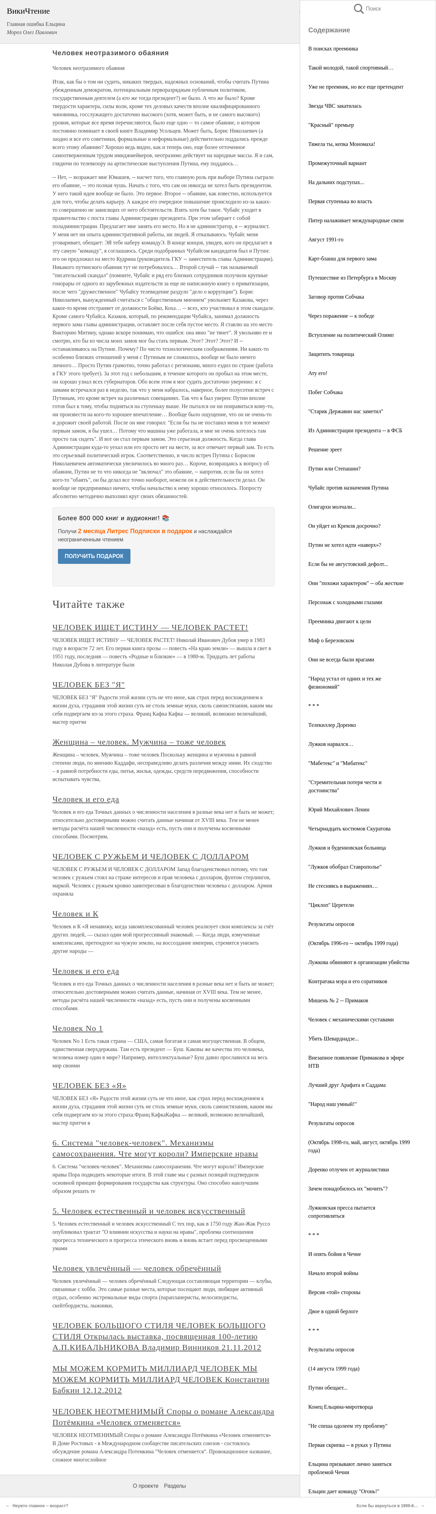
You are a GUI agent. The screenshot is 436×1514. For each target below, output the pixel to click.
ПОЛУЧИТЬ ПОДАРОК (94, 556)
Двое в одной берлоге (333, 1311)
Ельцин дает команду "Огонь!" (343, 1491)
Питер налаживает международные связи (356, 220)
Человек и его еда (85, 799)
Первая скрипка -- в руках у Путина (349, 1445)
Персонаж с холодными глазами (345, 602)
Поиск (367, 9)
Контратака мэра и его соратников (347, 981)
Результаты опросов (331, 924)
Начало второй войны (333, 1273)
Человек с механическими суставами (351, 1019)
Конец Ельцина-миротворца (340, 1407)
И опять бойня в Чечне (334, 1254)
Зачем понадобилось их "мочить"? (348, 1188)
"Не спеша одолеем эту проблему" (348, 1426)
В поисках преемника (333, 48)
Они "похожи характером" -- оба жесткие (356, 583)
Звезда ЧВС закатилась (334, 106)
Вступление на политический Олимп (351, 335)
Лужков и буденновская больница (347, 848)
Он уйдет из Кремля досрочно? (344, 526)
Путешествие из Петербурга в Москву (352, 278)
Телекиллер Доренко (332, 725)
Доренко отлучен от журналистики (348, 1169)
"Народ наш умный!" (332, 1104)
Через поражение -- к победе (341, 316)
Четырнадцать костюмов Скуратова (349, 828)
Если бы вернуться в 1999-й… (387, 1505)
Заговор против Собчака (336, 297)
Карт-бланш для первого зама (342, 258)
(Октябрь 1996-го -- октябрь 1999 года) (353, 943)
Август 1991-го (325, 239)
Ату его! (317, 373)
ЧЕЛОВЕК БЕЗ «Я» (89, 1085)
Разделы (175, 1486)
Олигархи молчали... (332, 507)
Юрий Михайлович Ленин (339, 809)
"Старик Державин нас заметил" (345, 411)
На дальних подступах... (336, 182)
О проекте (145, 1486)
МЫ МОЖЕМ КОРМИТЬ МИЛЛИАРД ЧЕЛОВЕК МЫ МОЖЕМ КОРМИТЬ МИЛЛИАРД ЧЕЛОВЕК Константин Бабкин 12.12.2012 (160, 1379)
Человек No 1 (77, 1028)
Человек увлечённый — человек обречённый (136, 1268)
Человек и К (75, 913)
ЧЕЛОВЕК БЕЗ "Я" (88, 684)
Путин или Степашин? (334, 468)
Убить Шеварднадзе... (333, 1038)
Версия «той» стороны (334, 1292)
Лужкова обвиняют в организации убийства (358, 962)
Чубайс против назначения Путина (348, 488)
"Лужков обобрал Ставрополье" (345, 867)
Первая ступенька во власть (340, 201)
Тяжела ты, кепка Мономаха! (341, 144)
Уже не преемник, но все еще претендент (355, 87)
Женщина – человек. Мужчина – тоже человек (139, 741)
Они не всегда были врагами (341, 659)
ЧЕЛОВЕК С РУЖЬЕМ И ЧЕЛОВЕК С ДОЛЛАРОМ (150, 856)
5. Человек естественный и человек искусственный (148, 1210)
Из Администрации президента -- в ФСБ (355, 430)
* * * (313, 706)
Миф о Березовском (331, 640)
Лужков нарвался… (331, 744)
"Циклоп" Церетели (331, 905)
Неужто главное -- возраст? (40, 1505)
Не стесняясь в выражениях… (343, 886)
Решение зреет (325, 449)
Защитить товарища (331, 354)
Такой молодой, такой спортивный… (350, 68)
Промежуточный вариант (337, 163)
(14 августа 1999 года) (333, 1368)
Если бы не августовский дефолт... (348, 564)
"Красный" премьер (331, 125)
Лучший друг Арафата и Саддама (347, 1085)
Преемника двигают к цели (339, 621)
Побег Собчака (325, 392)
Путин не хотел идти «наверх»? (344, 545)
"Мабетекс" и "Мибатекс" (338, 763)
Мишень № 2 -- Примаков (338, 1000)
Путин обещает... (327, 1388)
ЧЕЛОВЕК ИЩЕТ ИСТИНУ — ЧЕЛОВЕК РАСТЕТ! (150, 627)
